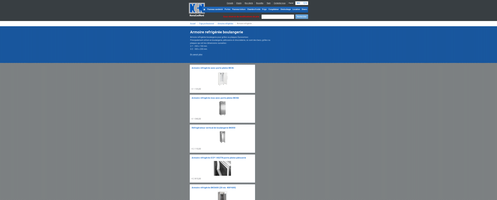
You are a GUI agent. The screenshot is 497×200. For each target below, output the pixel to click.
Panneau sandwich (215, 9)
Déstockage (286, 9)
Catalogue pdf (242, 177)
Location (296, 9)
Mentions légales (196, 191)
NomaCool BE (195, 177)
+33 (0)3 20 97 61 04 (247, 185)
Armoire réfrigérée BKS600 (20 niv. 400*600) (201, 107)
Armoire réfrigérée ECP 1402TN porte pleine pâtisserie (292, 71)
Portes (227, 9)
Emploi (239, 3)
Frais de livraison (257, 177)
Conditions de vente (213, 191)
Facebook (196, 185)
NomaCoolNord (197, 10)
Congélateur (274, 9)
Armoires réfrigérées (225, 24)
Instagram (210, 185)
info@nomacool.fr (227, 185)
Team (269, 3)
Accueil (192, 24)
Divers (304, 9)
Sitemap (247, 191)
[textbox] (278, 17)
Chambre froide (253, 9)
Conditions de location (232, 191)
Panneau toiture (238, 9)
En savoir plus (196, 54)
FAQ (191, 179)
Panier (298, 3)
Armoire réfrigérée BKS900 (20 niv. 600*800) (231, 107)
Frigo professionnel (206, 24)
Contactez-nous (280, 3)
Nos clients (249, 3)
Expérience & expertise (225, 177)
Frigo (264, 9)
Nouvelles (259, 3)
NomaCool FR (209, 177)
